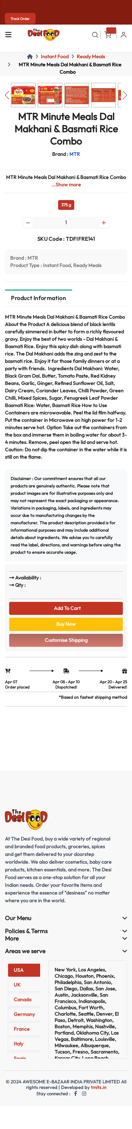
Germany (24, 1014)
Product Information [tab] (38, 297)
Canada (22, 999)
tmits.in (98, 1087)
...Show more (66, 184)
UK (17, 985)
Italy (18, 1044)
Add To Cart (66, 608)
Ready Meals (91, 56)
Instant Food (55, 56)
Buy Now (66, 624)
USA (19, 970)
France (22, 1029)
